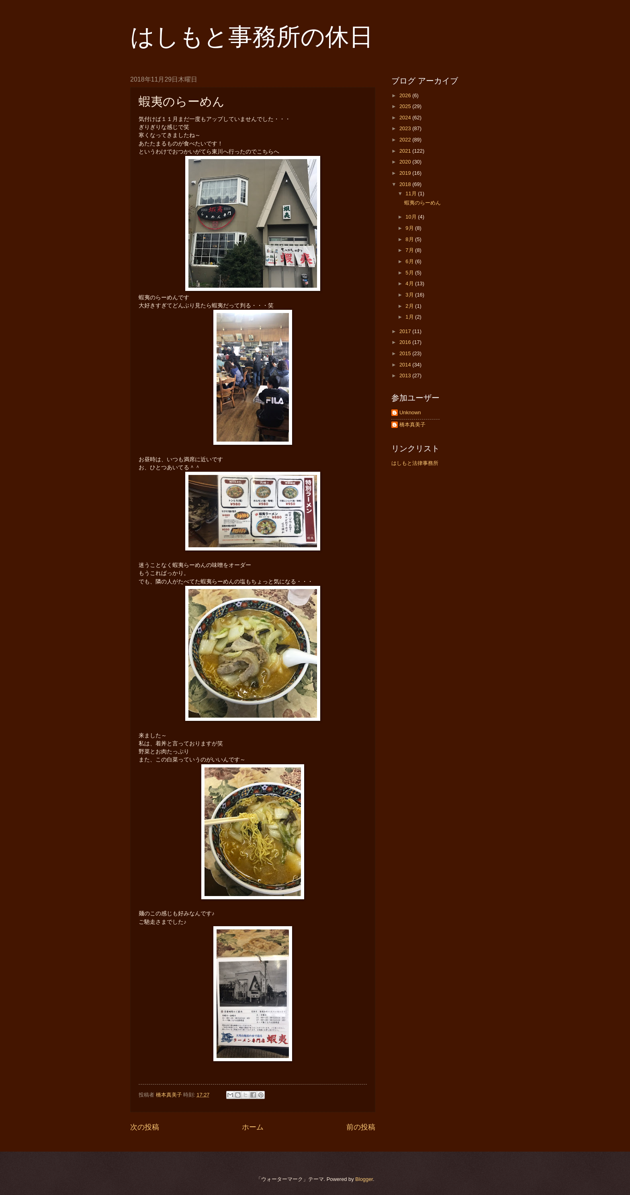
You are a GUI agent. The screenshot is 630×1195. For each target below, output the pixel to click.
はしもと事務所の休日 (251, 36)
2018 (405, 184)
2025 (405, 106)
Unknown (410, 412)
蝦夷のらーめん (422, 203)
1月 (410, 317)
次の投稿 (144, 1127)
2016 (405, 342)
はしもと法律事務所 (414, 463)
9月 (410, 228)
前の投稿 (360, 1127)
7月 (410, 250)
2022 (405, 140)
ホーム (253, 1127)
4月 (410, 283)
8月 (410, 239)
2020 (405, 162)
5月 (410, 273)
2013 (405, 375)
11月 (411, 193)
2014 (405, 365)
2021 (405, 151)
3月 (410, 295)
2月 (410, 306)
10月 (411, 217)
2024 (405, 118)
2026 (405, 95)
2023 (405, 128)
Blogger (364, 1179)
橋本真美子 (412, 425)
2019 (405, 173)
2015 (405, 353)
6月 (410, 261)
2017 (405, 331)
